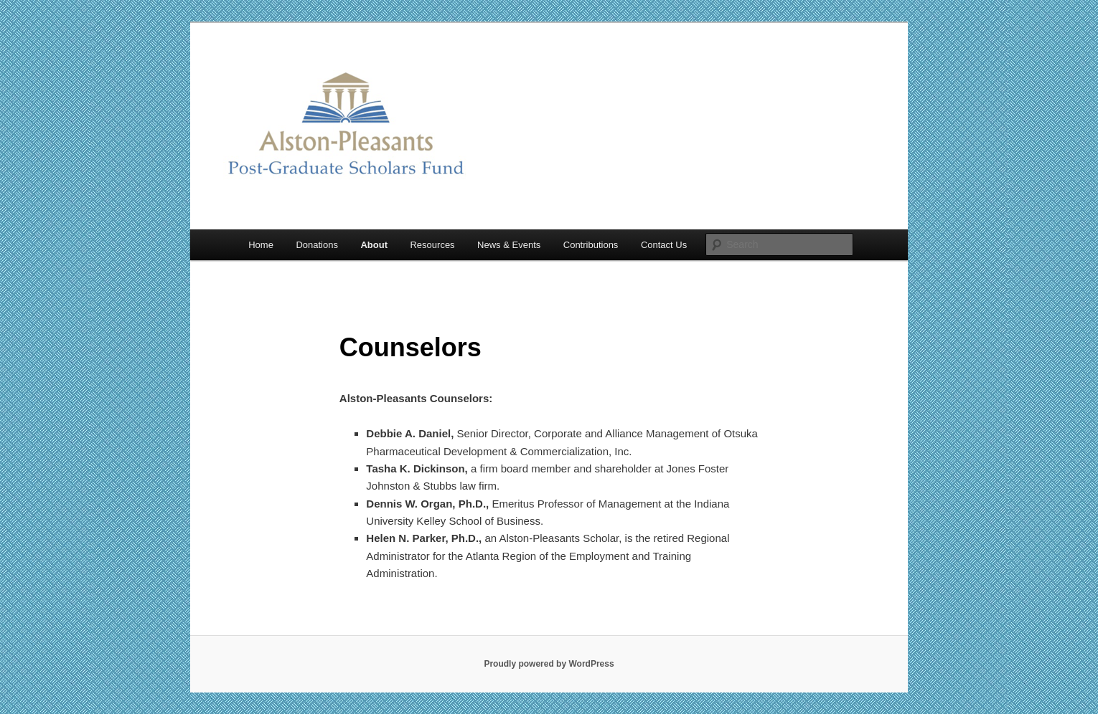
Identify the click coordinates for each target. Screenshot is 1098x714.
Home (260, 244)
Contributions (591, 244)
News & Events (508, 244)
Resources (432, 244)
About (374, 244)
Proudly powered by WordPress (549, 664)
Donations (317, 244)
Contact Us (664, 244)
